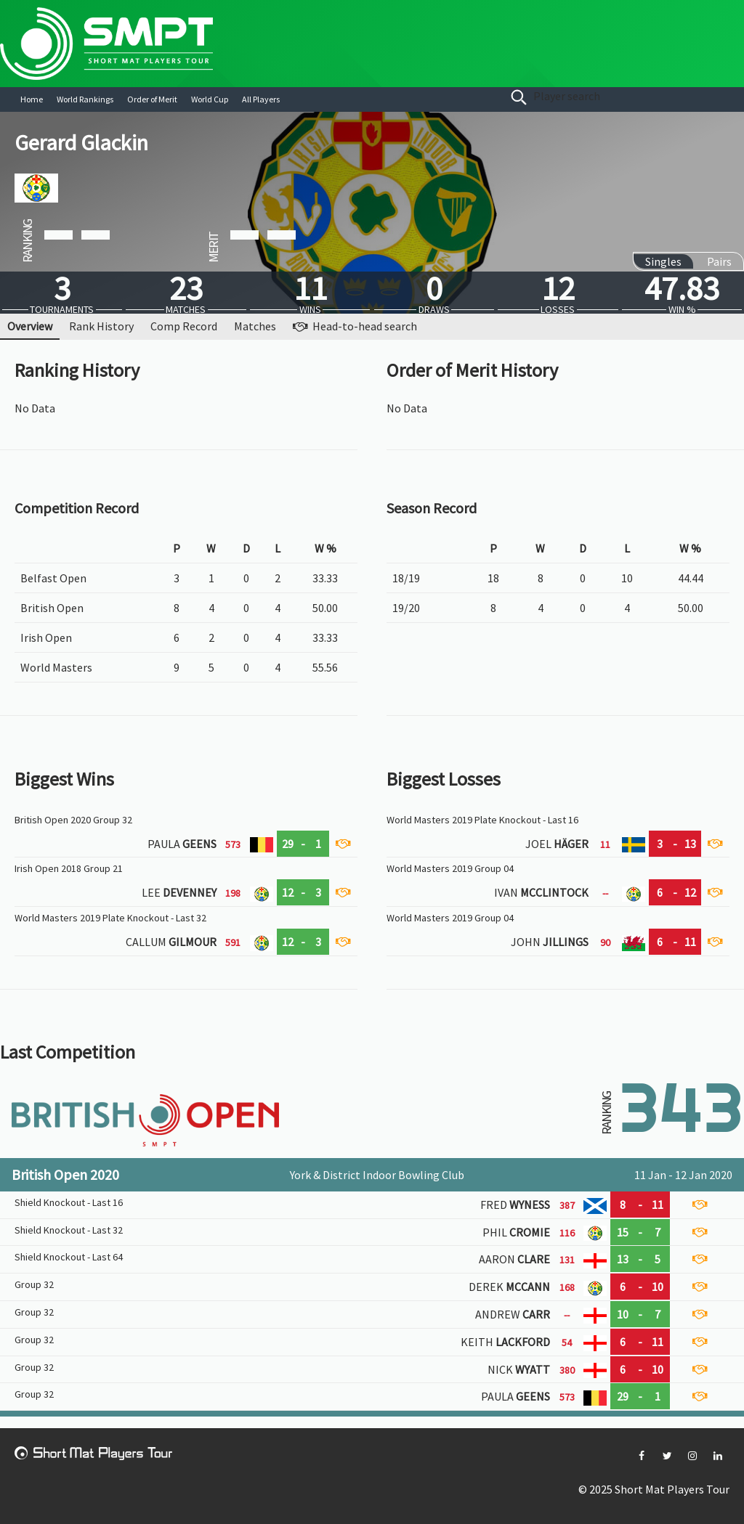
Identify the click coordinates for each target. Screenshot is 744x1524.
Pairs (719, 261)
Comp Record (183, 326)
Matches (255, 326)
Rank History (101, 326)
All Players (261, 99)
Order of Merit (152, 99)
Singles (663, 261)
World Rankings (85, 99)
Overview (29, 326)
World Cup (209, 99)
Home (31, 99)
